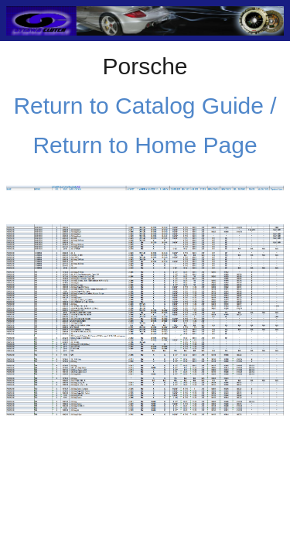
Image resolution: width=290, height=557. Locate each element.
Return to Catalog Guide (138, 105)
